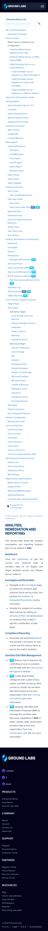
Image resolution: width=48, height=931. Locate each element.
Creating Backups (15, 138)
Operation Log (14, 287)
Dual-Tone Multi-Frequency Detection (20, 221)
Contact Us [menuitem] (7, 827)
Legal (14, 926)
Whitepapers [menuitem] (8, 903)
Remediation (13, 255)
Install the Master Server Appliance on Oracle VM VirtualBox (22, 82)
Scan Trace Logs (15, 231)
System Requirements (17, 113)
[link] (15, 6)
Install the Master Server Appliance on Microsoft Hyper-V (26, 73)
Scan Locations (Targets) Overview (21, 299)
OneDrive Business (20, 384)
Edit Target (12, 405)
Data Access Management (19, 272)
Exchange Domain (20, 401)
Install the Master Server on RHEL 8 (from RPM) (24, 59)
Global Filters (13, 227)
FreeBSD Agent (17, 154)
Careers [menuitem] (5, 824)
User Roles (12, 438)
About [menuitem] (5, 820)
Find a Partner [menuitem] (8, 870)
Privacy (5, 926)
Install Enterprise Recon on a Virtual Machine (22, 66)
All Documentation (11, 516)
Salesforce (16, 393)
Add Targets (13, 308)
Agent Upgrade (14, 183)
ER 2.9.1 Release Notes (16, 30)
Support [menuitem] (6, 845)
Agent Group (13, 175)
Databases (16, 327)
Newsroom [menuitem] (7, 831)
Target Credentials (16, 409)
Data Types (14, 203)
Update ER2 (13, 134)
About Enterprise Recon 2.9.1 (20, 105)
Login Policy (13, 446)
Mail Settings (13, 474)
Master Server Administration (19, 478)
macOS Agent (16, 162)
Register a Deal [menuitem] (9, 867)
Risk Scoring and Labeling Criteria (25, 280)
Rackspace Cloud (19, 389)
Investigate (13, 247)
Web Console (14, 130)
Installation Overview (15, 126)
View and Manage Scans (20, 195)
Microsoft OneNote (20, 376)
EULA (23, 926)
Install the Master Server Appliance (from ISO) (20, 51)
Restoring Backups (16, 495)
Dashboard (12, 243)
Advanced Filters (15, 263)
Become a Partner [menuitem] (10, 874)
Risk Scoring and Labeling (19, 276)
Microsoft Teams (19, 380)
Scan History (13, 235)
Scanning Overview (14, 187)
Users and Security (14, 425)
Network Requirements (18, 117)
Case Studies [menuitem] (8, 899)
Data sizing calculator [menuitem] (12, 910)
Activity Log (13, 462)
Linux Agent (15, 158)
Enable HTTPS (14, 487)
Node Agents (12, 142)
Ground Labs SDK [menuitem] (10, 806)
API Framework (14, 291)
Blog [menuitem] (4, 892)
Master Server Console (18, 482)
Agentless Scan (15, 211)
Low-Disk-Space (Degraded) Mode (23, 499)
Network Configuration (16, 417)
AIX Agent (14, 150)
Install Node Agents (16, 146)
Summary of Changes (17, 34)
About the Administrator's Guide (20, 97)
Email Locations (18, 331)
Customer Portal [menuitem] (9, 852)
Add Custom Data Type (20, 207)
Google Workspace (20, 368)
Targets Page (13, 303)
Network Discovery (16, 421)
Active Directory (15, 442)
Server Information (16, 466)
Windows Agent (17, 170)
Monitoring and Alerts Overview (20, 458)
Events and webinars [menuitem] (12, 895)
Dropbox (15, 360)
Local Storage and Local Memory (22, 317)
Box (13, 356)
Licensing (12, 109)
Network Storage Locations (24, 323)
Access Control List (16, 450)
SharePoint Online (20, 397)
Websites (16, 335)
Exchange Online (19, 364)
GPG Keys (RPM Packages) (19, 491)
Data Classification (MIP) (18, 268)
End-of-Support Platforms (19, 413)
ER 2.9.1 (22, 516)
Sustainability (35, 926)
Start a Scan (13, 191)
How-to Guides (12, 38)
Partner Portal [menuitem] (8, 877)
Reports (11, 251)
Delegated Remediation (20, 259)
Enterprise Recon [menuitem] (10, 798)
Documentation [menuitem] (9, 849)
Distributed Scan (15, 215)
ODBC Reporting (15, 295)
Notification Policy (16, 470)
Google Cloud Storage (21, 372)
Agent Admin (14, 179)
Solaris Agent (16, 166)
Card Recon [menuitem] (7, 802)
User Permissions (15, 429)
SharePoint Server (20, 339)
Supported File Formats (18, 122)
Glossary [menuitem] (6, 906)
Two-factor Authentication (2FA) (22, 454)
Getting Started (12, 101)
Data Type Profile (15, 199)
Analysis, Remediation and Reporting (22, 239)
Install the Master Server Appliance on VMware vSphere (25, 92)
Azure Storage (18, 352)
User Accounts (14, 433)
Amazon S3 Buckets (20, 347)
